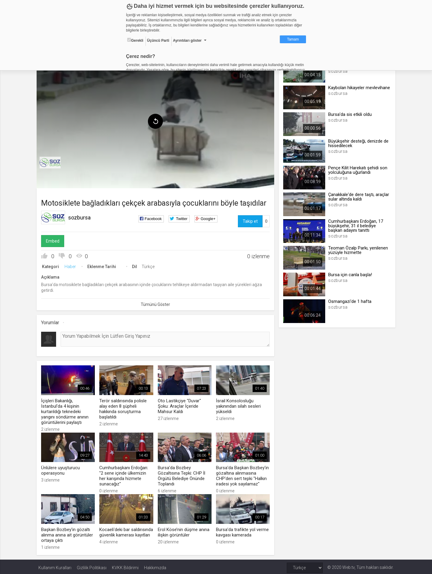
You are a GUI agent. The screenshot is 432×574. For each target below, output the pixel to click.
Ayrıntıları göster (187, 40)
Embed (54, 239)
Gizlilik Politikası (91, 565)
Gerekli (135, 40)
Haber (72, 265)
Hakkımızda (155, 565)
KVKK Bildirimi (125, 565)
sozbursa (81, 216)
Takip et (249, 220)
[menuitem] (51, 162)
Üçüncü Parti (158, 40)
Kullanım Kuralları (54, 565)
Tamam (293, 39)
